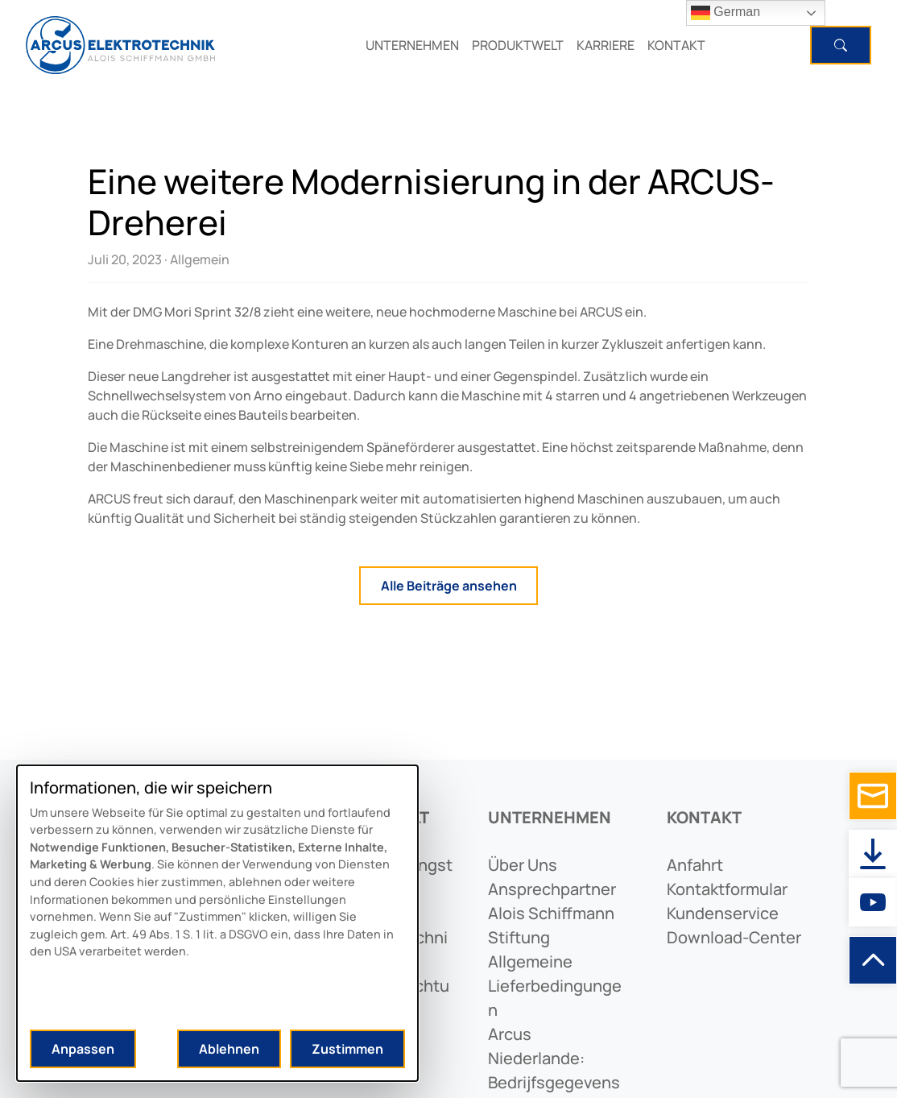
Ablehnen (229, 1049)
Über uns (522, 865)
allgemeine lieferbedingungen (555, 986)
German (725, 13)
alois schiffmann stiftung (551, 925)
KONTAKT (676, 45)
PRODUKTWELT (518, 45)
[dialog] (217, 923)
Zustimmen (347, 1049)
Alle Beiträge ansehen (449, 586)
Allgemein (199, 259)
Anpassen (83, 1049)
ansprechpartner (552, 889)
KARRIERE (606, 45)
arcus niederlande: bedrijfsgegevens (554, 1058)
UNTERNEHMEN (412, 45)
